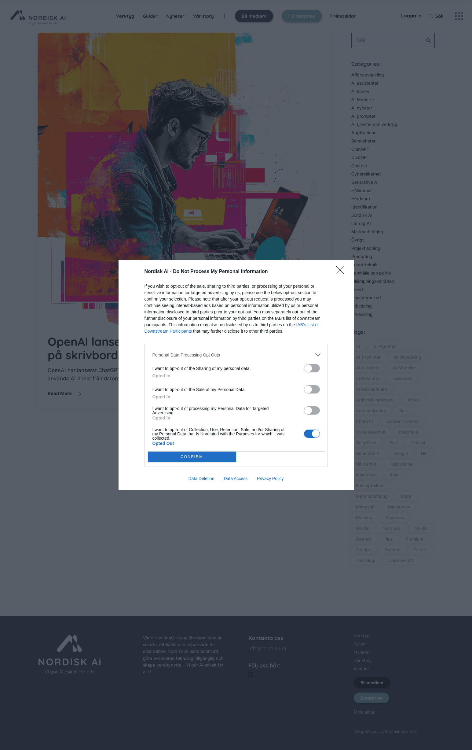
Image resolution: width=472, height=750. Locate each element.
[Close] (342, 272)
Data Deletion (201, 478)
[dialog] (236, 375)
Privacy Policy (270, 478)
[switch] (312, 368)
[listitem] (236, 355)
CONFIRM (192, 457)
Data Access (235, 478)
